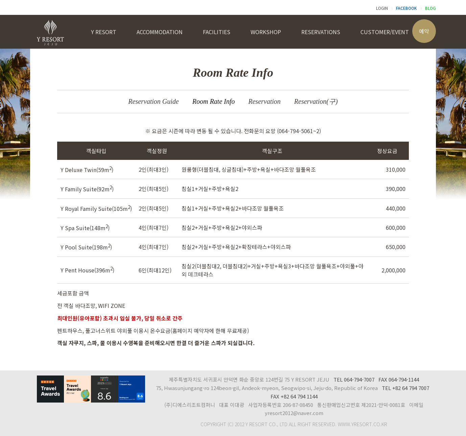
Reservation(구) (316, 101)
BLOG (430, 8)
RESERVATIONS (320, 32)
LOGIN (382, 8)
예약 (424, 31)
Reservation (264, 101)
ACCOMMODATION (160, 32)
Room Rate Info (213, 101)
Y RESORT (103, 32)
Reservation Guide (153, 101)
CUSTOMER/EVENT (384, 32)
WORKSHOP (266, 32)
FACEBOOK (406, 8)
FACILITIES (216, 32)
